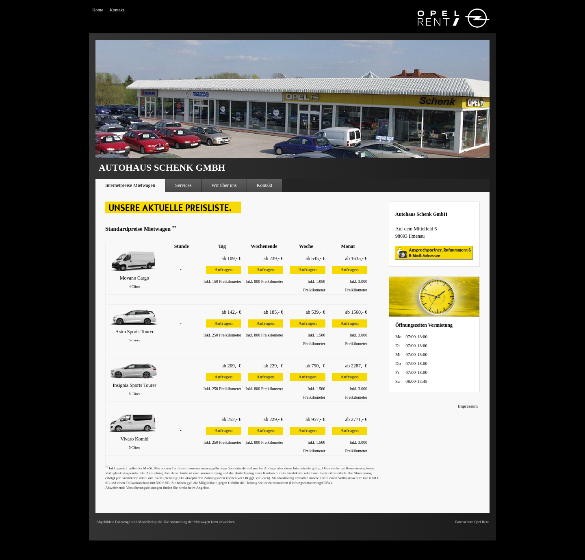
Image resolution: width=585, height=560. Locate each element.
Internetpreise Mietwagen (130, 185)
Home (97, 9)
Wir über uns (224, 185)
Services (183, 185)
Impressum (468, 406)
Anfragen (223, 269)
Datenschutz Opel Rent (472, 522)
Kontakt (117, 9)
